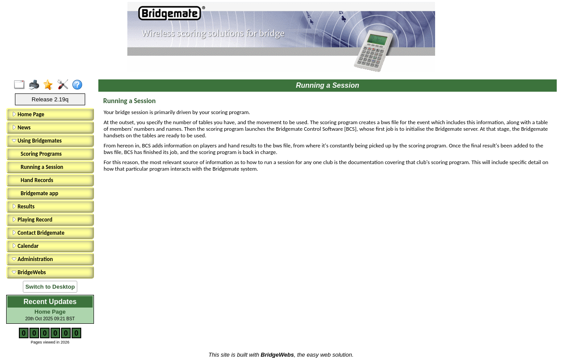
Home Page (28, 114)
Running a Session (42, 167)
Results (23, 206)
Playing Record (32, 219)
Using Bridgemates (36, 140)
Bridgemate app (39, 193)
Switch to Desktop (50, 286)
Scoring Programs (41, 153)
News (21, 127)
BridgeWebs (29, 272)
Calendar (25, 246)
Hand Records (37, 180)
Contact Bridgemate (38, 232)
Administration (32, 259)
